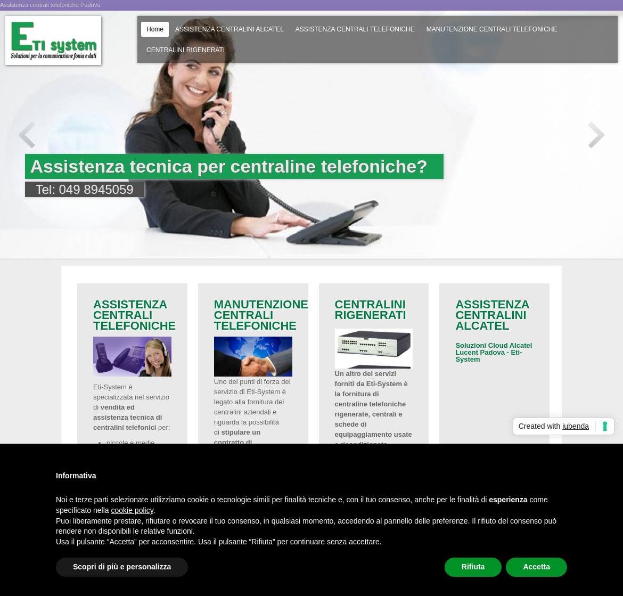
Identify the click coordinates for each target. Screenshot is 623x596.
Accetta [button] (536, 566)
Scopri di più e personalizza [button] (122, 566)
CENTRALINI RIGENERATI (185, 50)
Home (154, 29)
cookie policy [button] (132, 510)
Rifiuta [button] (473, 566)
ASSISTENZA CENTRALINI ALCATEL (229, 29)
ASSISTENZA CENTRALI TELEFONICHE (355, 29)
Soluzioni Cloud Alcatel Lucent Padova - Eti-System (493, 352)
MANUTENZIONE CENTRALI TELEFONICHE (492, 29)
